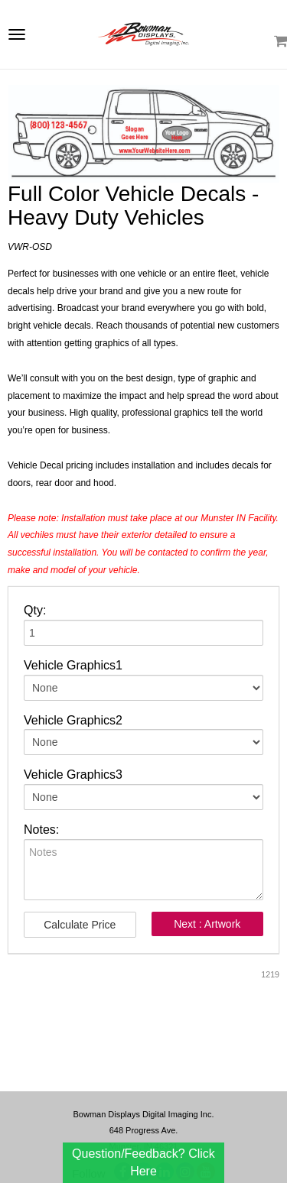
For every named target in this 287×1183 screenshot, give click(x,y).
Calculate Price (80, 925)
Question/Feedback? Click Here (143, 1162)
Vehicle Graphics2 (73, 720)
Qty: (35, 610)
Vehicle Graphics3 (73, 774)
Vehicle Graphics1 (73, 665)
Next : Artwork (207, 924)
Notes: (41, 829)
